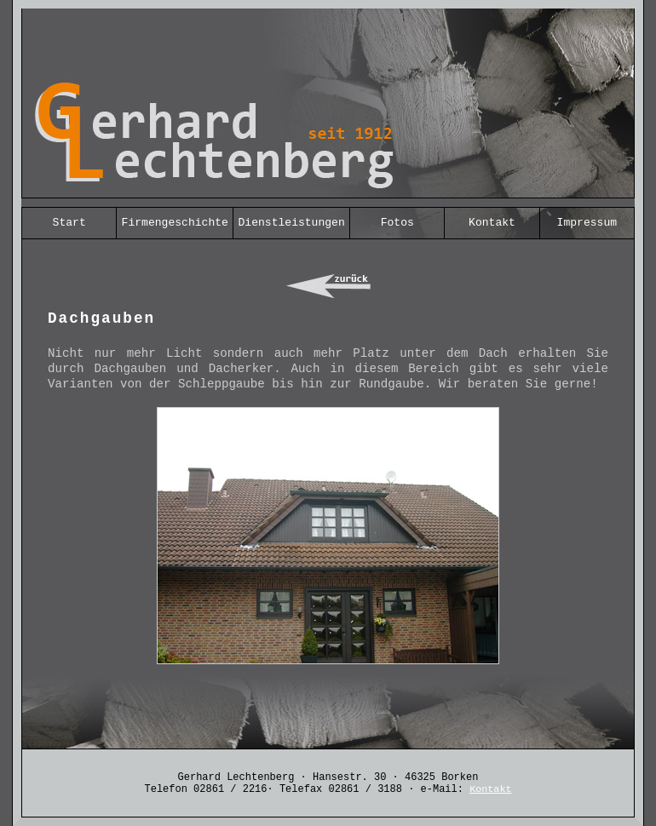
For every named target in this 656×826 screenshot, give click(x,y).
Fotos (397, 222)
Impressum (587, 222)
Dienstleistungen (292, 222)
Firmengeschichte (175, 222)
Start (69, 222)
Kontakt (492, 222)
